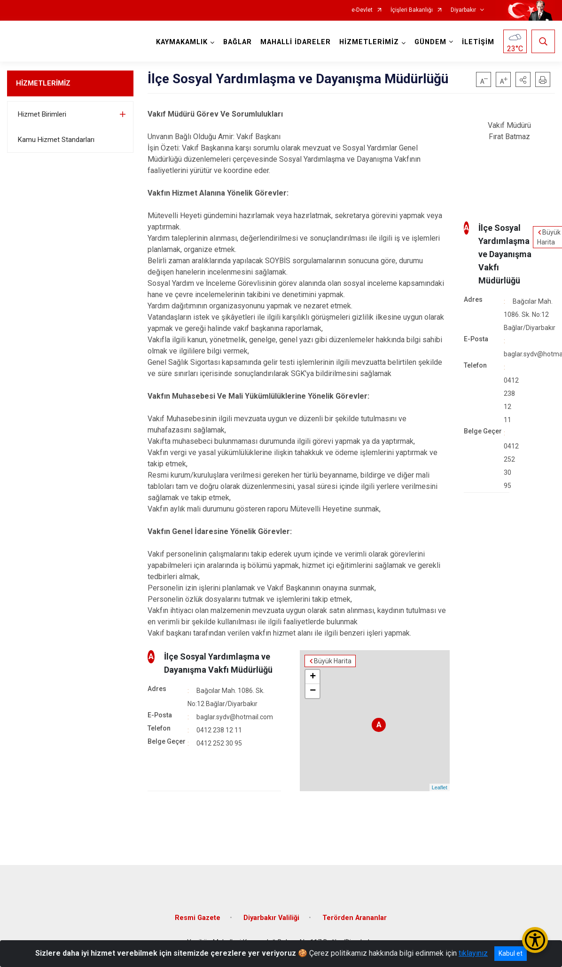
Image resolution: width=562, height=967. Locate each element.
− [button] (313, 691)
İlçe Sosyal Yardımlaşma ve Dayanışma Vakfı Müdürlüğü (504, 254)
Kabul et (511, 953)
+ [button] (313, 677)
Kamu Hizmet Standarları (56, 139)
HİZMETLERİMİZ (43, 83)
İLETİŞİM (478, 42)
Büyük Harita (332, 661)
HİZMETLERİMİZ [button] (369, 42)
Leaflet (439, 787)
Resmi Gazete (197, 918)
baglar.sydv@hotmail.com (234, 717)
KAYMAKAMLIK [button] (182, 42)
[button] (523, 79)
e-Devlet (362, 10)
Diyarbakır (463, 10)
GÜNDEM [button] (430, 42)
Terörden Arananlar (354, 918)
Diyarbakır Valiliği (271, 918)
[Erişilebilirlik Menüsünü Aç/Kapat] (535, 940)
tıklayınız (473, 953)
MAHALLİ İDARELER (295, 42)
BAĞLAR (237, 42)
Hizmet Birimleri (42, 114)
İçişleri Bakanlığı (411, 10)
